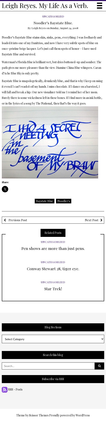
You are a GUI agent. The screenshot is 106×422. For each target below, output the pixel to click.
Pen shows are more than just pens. (53, 248)
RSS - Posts (12, 389)
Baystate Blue (44, 201)
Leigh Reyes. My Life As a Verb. (45, 5)
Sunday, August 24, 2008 (64, 28)
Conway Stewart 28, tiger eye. (53, 268)
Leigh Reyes (39, 28)
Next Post (91, 220)
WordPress (83, 415)
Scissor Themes (39, 415)
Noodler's (63, 201)
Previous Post (17, 220)
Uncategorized (53, 16)
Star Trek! (53, 288)
